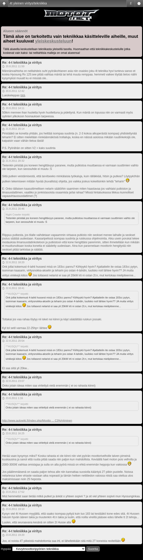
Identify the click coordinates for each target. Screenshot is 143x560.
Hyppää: (6, 549)
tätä (22, 95)
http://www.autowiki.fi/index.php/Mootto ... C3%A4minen (37, 420)
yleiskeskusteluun (53, 41)
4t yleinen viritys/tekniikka (28, 3)
